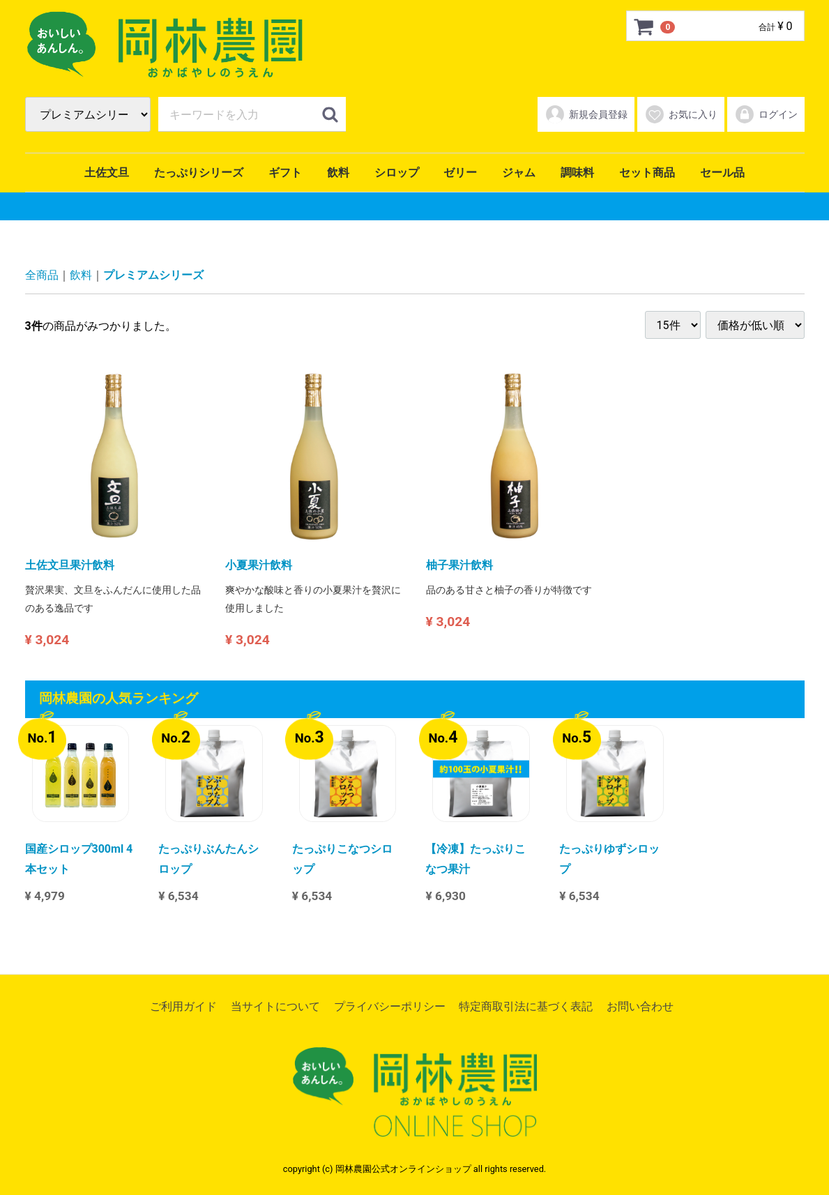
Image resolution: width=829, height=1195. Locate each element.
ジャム (518, 172)
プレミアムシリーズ (153, 275)
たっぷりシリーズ (198, 172)
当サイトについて (275, 1006)
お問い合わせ (640, 1006)
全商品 (42, 275)
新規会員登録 (586, 114)
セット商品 (647, 172)
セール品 (722, 172)
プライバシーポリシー (390, 1006)
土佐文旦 (106, 172)
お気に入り (680, 114)
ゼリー (460, 172)
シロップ (396, 172)
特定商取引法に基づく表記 (526, 1006)
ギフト (285, 172)
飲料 (338, 172)
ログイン (766, 114)
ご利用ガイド (183, 1006)
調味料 (577, 172)
